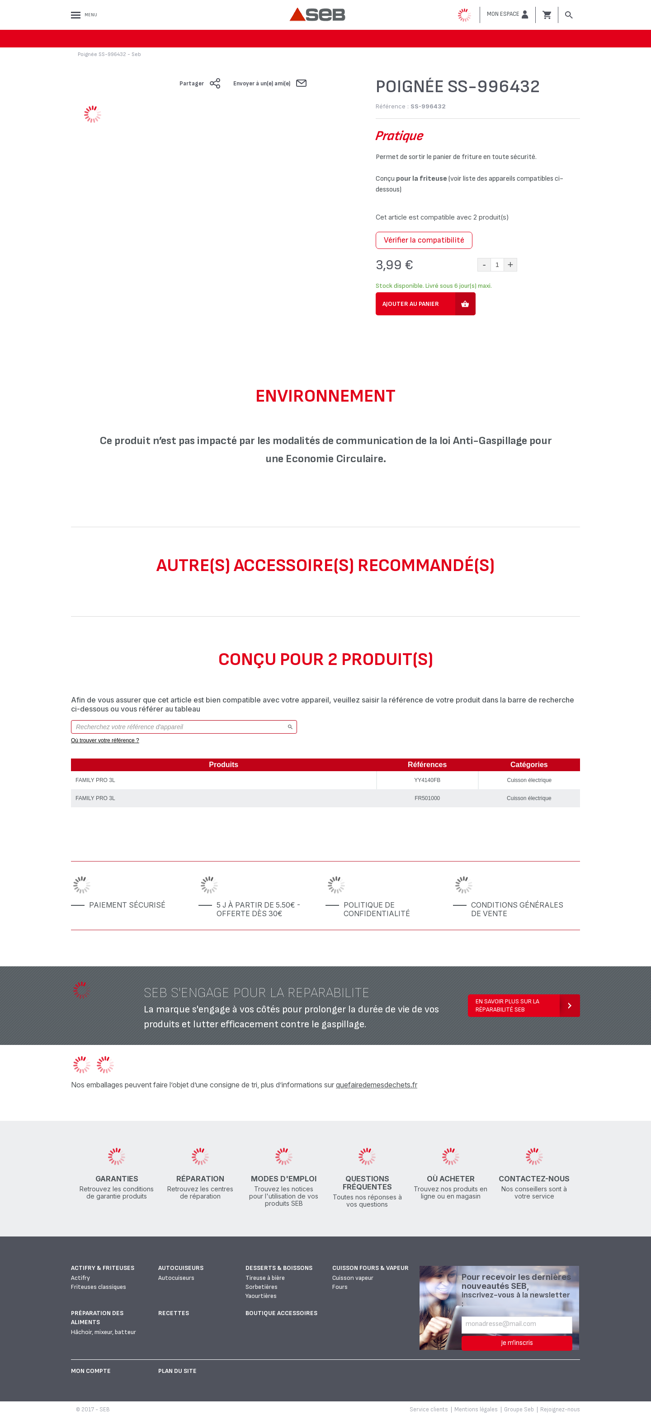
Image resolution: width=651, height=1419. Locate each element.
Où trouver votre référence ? (105, 740)
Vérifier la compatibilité (424, 240)
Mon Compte (91, 1371)
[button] (507, 14)
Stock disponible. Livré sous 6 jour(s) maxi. (434, 286)
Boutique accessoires (281, 1313)
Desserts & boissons (278, 1268)
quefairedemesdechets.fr (376, 1084)
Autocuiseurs (180, 1268)
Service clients (429, 1409)
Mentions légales (476, 1409)
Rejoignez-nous (560, 1409)
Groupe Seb (519, 1409)
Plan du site (177, 1371)
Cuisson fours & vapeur (370, 1268)
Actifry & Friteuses (102, 1268)
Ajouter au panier (410, 304)
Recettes (173, 1313)
